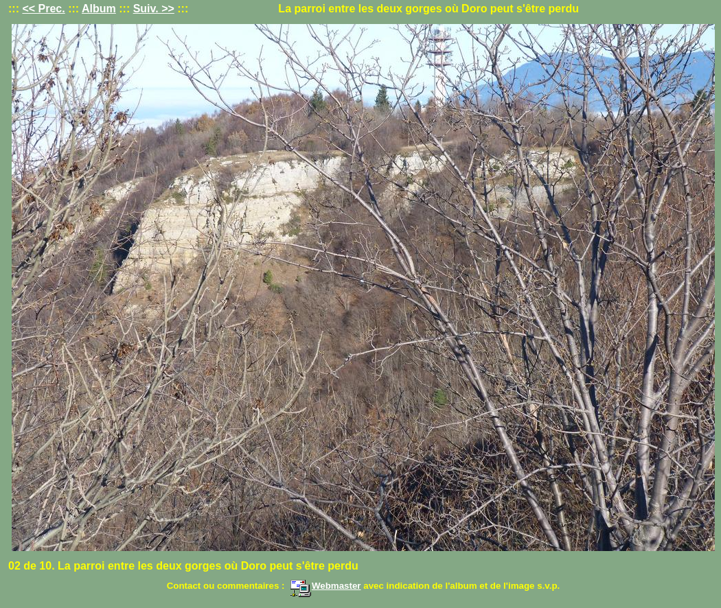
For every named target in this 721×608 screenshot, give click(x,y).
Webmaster (325, 586)
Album (99, 8)
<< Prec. (43, 8)
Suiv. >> (153, 8)
